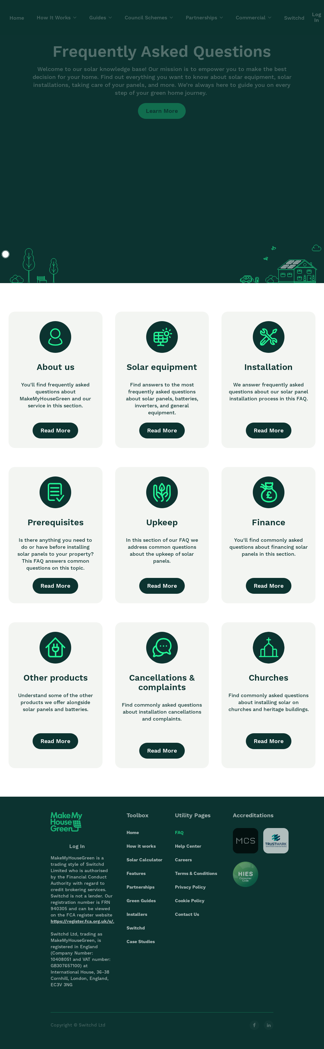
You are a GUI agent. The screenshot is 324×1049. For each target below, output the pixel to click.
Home (133, 837)
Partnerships (140, 892)
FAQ (179, 837)
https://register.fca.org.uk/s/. (82, 926)
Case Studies (141, 946)
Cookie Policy (189, 905)
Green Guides (141, 905)
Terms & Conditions (196, 878)
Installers (137, 919)
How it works (141, 851)
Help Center (188, 851)
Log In (77, 851)
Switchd (136, 933)
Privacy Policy (190, 892)
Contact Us (187, 919)
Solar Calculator (144, 864)
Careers (183, 864)
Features (136, 878)
